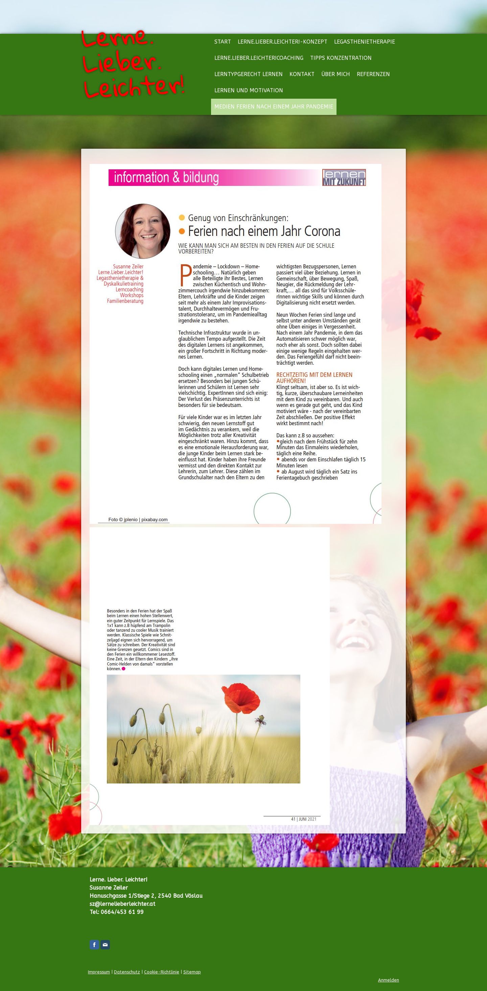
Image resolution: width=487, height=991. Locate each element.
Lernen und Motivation (248, 90)
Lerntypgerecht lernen (248, 74)
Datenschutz (127, 971)
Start (222, 42)
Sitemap (192, 971)
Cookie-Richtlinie (161, 971)
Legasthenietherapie (364, 42)
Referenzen (373, 74)
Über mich (335, 74)
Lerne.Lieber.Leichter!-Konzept (282, 42)
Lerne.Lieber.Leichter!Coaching (258, 58)
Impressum (99, 971)
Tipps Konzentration (341, 58)
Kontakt (302, 74)
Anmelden (388, 980)
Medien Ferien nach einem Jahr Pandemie (273, 106)
